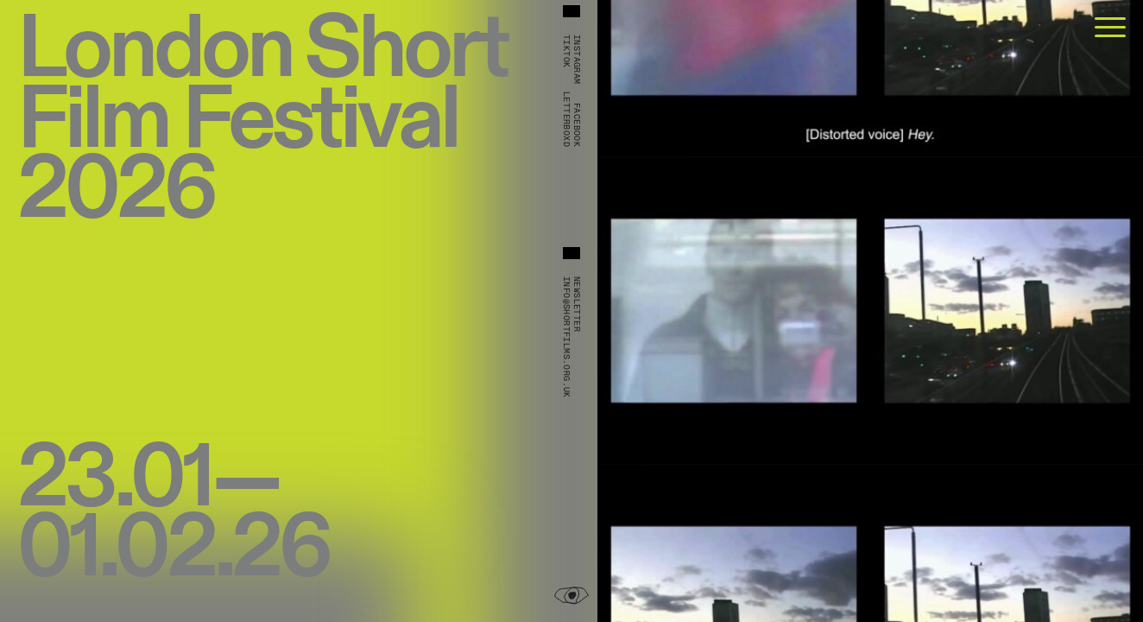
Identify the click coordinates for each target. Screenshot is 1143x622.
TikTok (566, 51)
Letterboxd (566, 119)
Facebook (576, 125)
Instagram (576, 60)
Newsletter (576, 304)
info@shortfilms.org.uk (566, 337)
